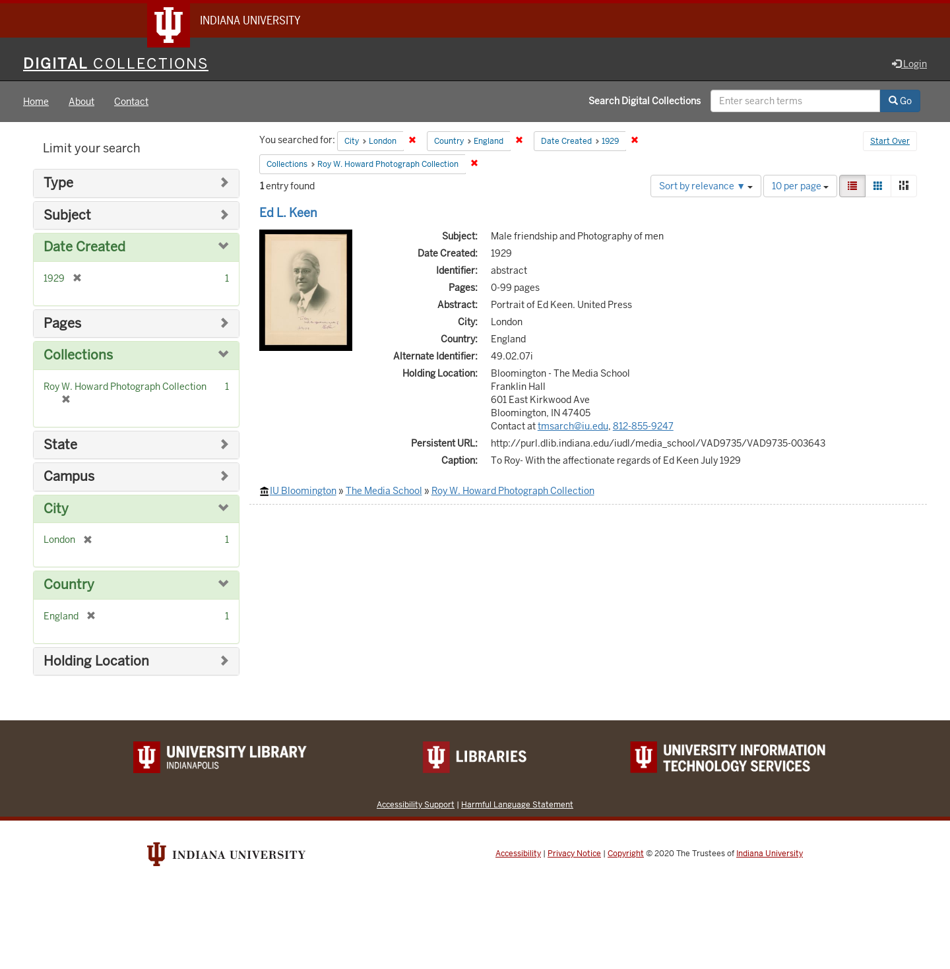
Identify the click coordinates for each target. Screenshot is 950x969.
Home (36, 102)
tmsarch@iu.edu (573, 426)
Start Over (890, 141)
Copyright (626, 853)
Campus (69, 476)
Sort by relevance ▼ (706, 186)
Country (69, 585)
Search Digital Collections (644, 101)
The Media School (384, 491)
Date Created (84, 247)
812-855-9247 (643, 426)
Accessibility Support (416, 804)
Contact (131, 102)
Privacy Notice (574, 853)
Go (900, 101)
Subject (67, 215)
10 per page (800, 186)
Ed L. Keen (288, 212)
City (56, 509)
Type (58, 183)
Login (909, 64)
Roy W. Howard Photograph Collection (512, 491)
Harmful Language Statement (517, 804)
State (60, 445)
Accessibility (518, 853)
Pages (62, 323)
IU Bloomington (303, 491)
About (81, 102)
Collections (78, 355)
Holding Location (96, 661)
